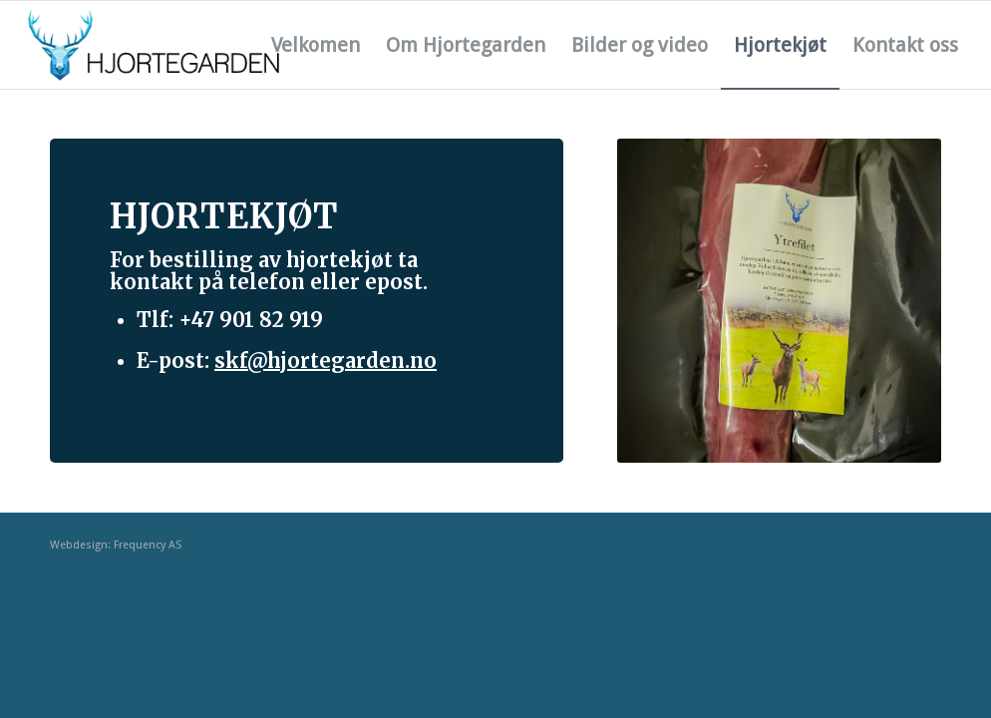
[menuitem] (315, 45)
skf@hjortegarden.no (325, 360)
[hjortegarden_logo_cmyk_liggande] (153, 45)
